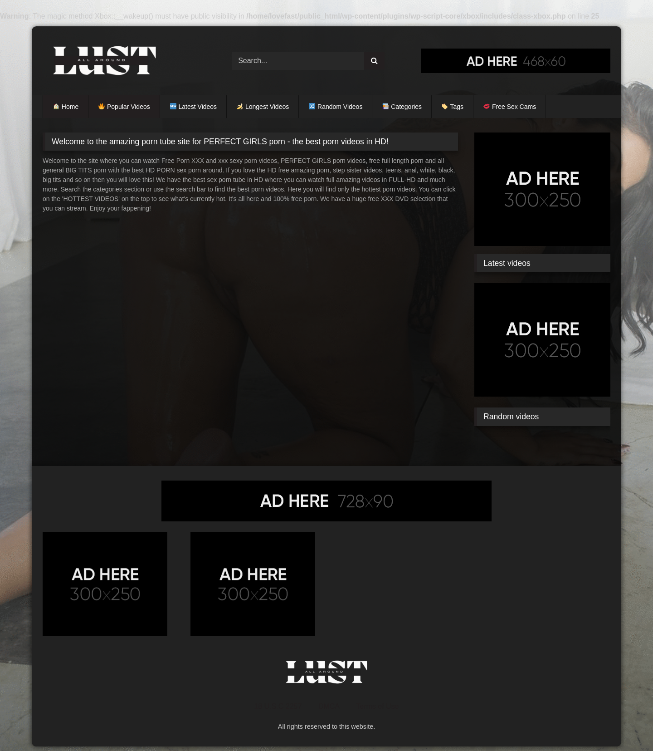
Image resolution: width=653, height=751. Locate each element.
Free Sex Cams (509, 106)
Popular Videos (124, 106)
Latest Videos (193, 106)
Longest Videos (263, 106)
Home (65, 106)
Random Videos (335, 106)
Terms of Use (377, 706)
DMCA (329, 706)
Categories (402, 106)
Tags (452, 106)
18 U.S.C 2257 (278, 706)
